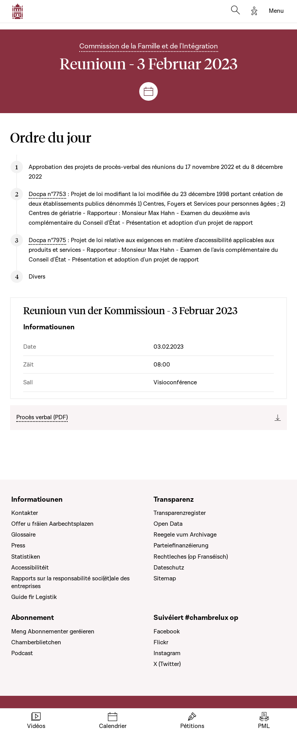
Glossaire (23, 535)
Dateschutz (169, 567)
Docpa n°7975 (47, 240)
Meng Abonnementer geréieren (52, 631)
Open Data (168, 524)
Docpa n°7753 (47, 194)
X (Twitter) (167, 664)
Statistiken (25, 557)
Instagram (167, 653)
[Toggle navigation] (276, 11)
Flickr (161, 642)
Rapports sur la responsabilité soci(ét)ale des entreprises (70, 582)
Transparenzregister (180, 513)
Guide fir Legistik (34, 597)
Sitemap (165, 578)
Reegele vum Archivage (185, 535)
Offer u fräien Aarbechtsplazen (52, 524)
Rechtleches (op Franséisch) (191, 557)
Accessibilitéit (30, 567)
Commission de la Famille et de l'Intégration (148, 46)
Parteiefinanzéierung (181, 545)
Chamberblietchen (36, 642)
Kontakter (24, 513)
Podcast (22, 653)
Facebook (167, 631)
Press (18, 545)
